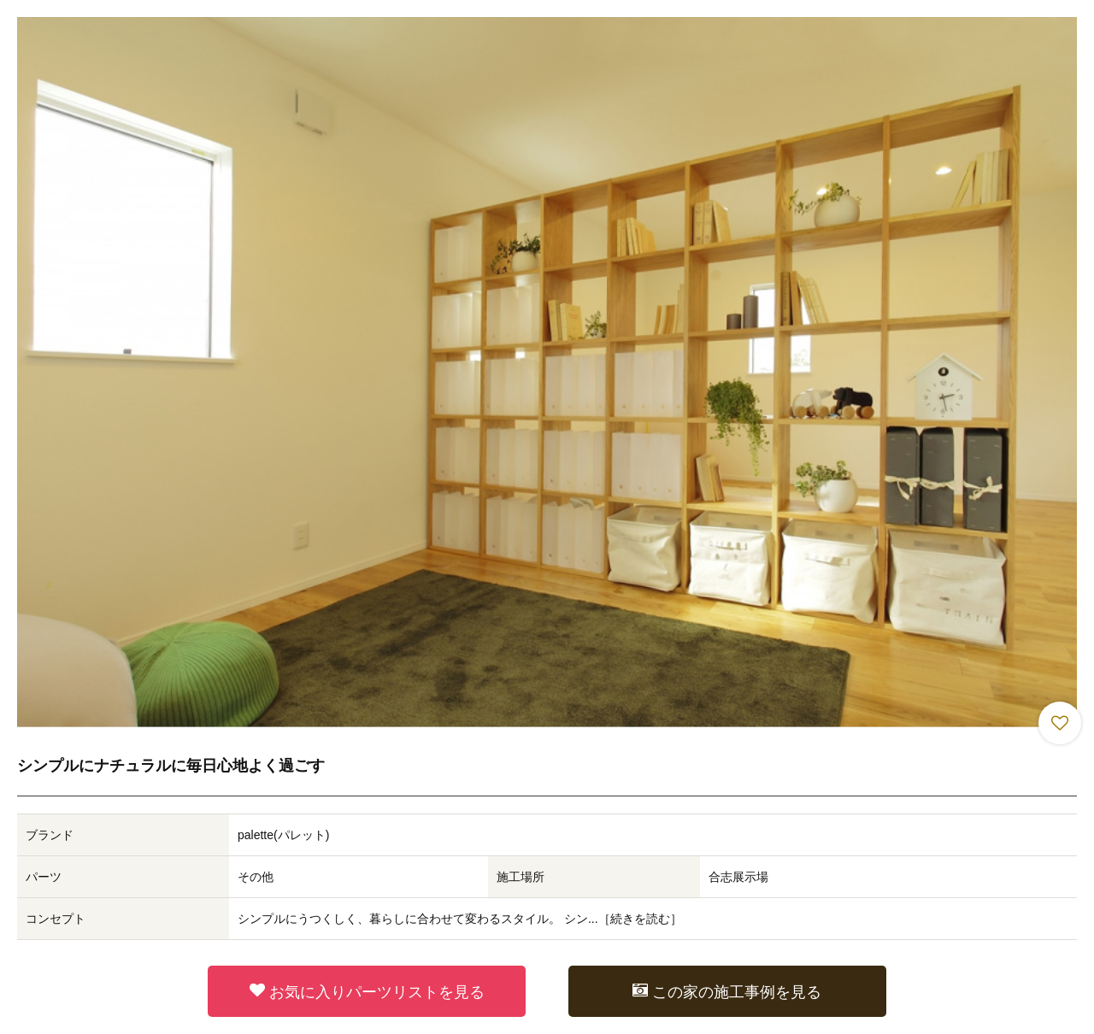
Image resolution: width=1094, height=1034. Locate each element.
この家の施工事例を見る (726, 991)
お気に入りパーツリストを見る (367, 991)
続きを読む (640, 918)
